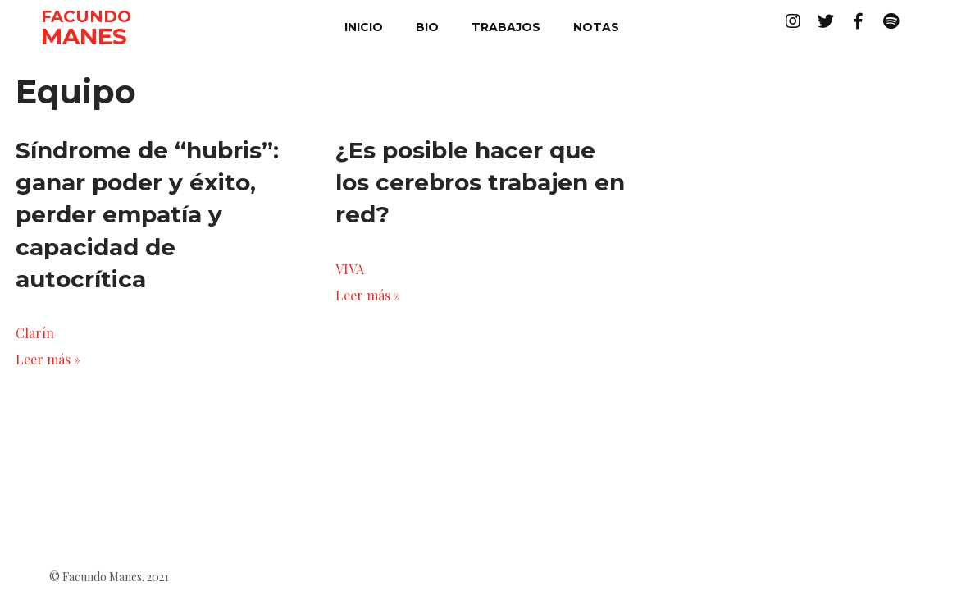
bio (427, 27)
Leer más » (48, 359)
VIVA (349, 268)
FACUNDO (86, 16)
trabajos (506, 27)
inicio (363, 27)
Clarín (35, 332)
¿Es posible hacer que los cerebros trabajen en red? (480, 182)
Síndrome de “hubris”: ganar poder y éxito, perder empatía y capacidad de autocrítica (147, 214)
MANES (84, 36)
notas (596, 27)
